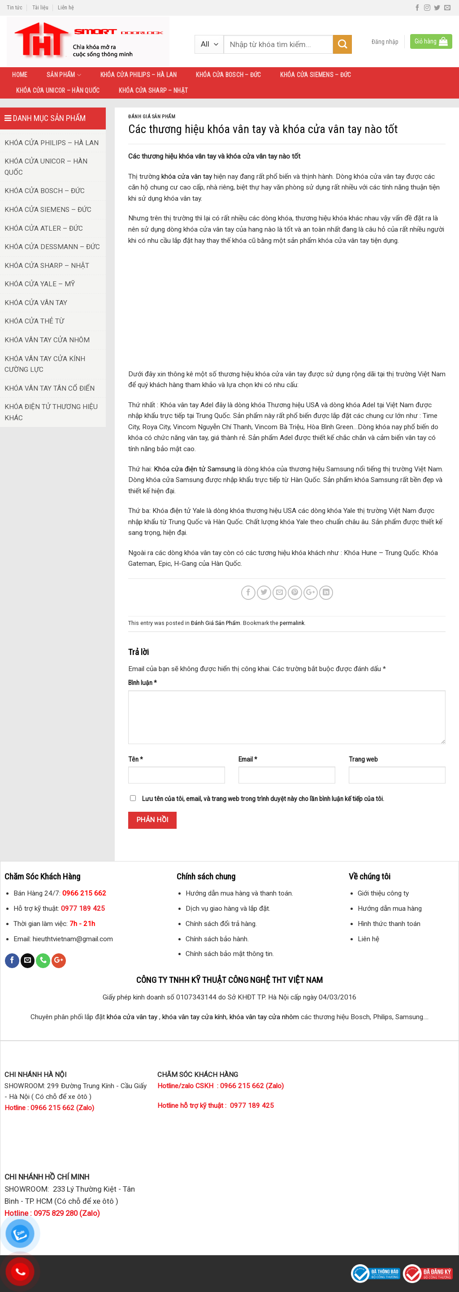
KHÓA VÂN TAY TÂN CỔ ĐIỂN (49, 388)
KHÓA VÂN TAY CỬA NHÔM (47, 340)
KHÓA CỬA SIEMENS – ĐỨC (315, 74)
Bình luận (142, 682)
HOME (19, 74)
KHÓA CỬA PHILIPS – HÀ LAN (138, 74)
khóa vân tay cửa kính (194, 1017)
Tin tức (14, 7)
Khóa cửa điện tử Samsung (194, 469)
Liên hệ (66, 7)
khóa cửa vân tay (186, 176)
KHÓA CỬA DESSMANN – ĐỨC (52, 247)
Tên (135, 759)
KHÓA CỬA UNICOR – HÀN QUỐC (58, 90)
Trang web (363, 759)
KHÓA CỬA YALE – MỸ (39, 284)
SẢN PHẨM (64, 75)
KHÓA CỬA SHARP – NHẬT (153, 90)
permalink (292, 623)
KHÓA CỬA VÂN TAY (35, 303)
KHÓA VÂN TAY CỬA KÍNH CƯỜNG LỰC (44, 364)
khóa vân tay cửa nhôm (264, 1017)
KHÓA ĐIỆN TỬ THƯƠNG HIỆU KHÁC (51, 412)
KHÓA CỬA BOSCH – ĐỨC (228, 74)
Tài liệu (40, 7)
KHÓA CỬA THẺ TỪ (34, 321)
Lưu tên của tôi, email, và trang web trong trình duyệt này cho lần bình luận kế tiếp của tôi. (263, 798)
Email (247, 759)
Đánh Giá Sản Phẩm (151, 117)
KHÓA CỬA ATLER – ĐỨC (43, 228)
